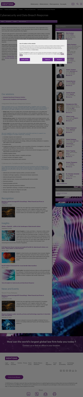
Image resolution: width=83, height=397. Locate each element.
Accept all (59, 59)
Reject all (47, 59)
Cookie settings (24, 59)
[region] (42, 52)
